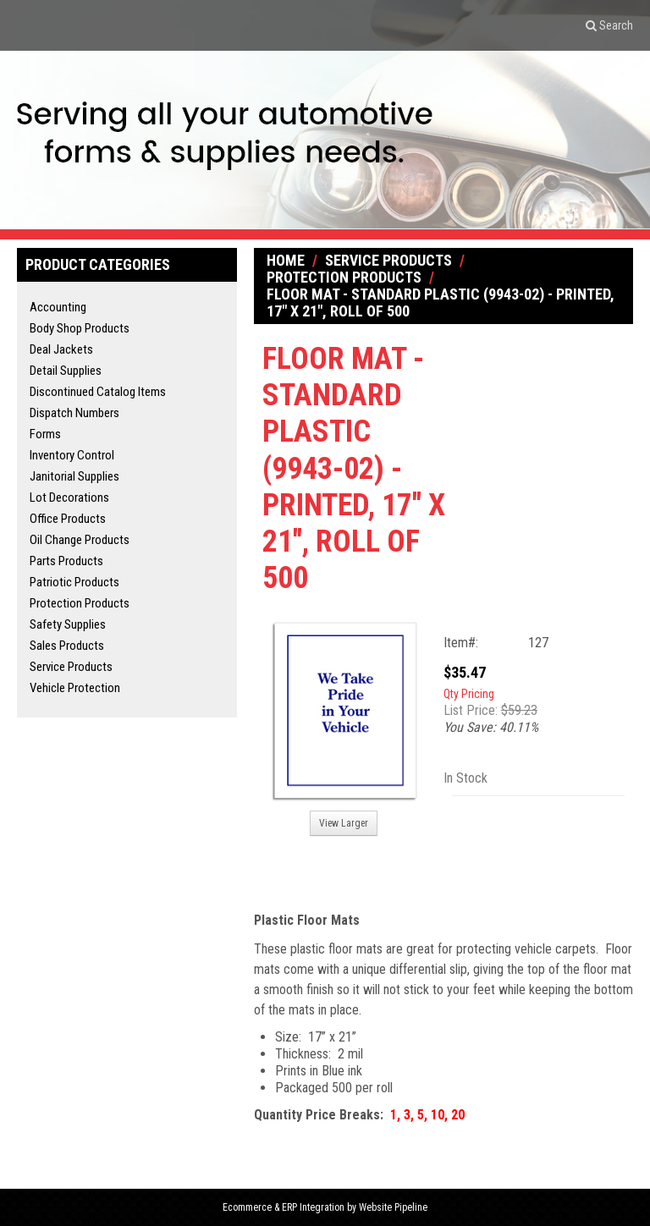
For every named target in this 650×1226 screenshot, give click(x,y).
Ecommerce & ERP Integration (283, 1207)
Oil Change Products (79, 539)
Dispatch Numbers (74, 413)
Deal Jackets (61, 349)
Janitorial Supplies (74, 476)
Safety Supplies (68, 624)
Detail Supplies (66, 370)
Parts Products (66, 561)
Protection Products (79, 603)
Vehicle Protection (75, 687)
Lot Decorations (69, 497)
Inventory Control (72, 455)
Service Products (71, 666)
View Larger (343, 823)
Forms (45, 434)
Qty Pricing (468, 694)
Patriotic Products (74, 582)
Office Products (68, 518)
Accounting (58, 307)
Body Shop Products (79, 328)
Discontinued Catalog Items (98, 391)
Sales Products (67, 645)
